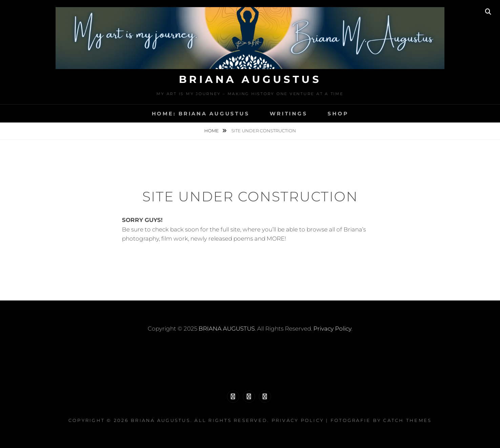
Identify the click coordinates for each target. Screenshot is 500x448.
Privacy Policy (332, 328)
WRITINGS (288, 113)
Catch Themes (407, 420)
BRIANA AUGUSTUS (250, 79)
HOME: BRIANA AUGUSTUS (201, 113)
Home (212, 130)
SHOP (338, 113)
